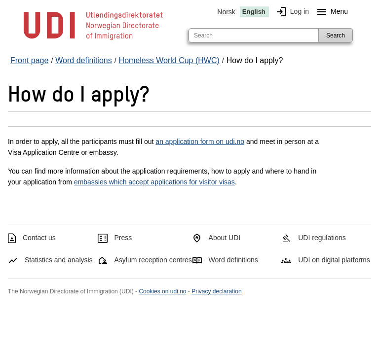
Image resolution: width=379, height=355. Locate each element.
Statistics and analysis (59, 260)
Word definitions (233, 260)
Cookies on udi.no (162, 291)
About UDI (225, 238)
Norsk (226, 12)
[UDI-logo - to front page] (93, 39)
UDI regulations (322, 238)
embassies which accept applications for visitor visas (154, 182)
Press (123, 238)
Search (335, 35)
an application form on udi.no (199, 141)
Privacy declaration (216, 291)
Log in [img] (290, 12)
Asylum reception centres (153, 260)
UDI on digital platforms (334, 260)
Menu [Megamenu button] (330, 12)
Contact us (39, 238)
